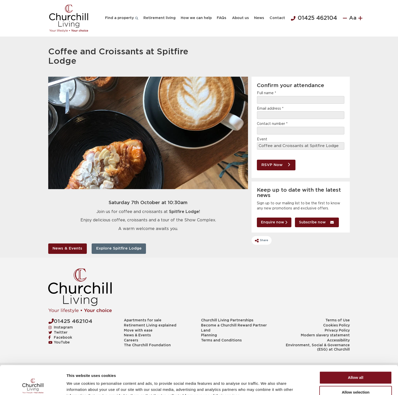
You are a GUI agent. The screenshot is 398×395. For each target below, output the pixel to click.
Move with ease (138, 330)
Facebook (60, 337)
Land (205, 330)
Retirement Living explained (150, 325)
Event (262, 139)
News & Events (67, 248)
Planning (209, 335)
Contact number (272, 123)
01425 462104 (314, 18)
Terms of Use (337, 320)
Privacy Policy (337, 330)
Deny (355, 379)
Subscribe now (316, 222)
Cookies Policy (336, 325)
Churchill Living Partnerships (227, 320)
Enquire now (274, 222)
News (259, 18)
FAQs (221, 18)
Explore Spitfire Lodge (119, 248)
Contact (277, 18)
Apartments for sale (142, 320)
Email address (270, 108)
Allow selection (355, 365)
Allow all (355, 350)
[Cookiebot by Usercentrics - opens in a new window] (33, 385)
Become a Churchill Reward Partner (234, 325)
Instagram (60, 327)
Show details (266, 385)
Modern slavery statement (325, 335)
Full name (266, 93)
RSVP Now (275, 165)
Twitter (58, 332)
